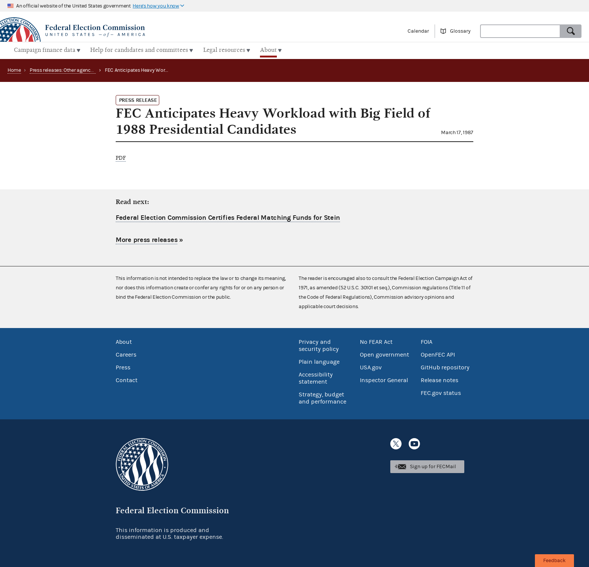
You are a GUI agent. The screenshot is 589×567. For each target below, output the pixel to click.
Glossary (460, 31)
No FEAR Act (376, 340)
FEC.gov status (441, 391)
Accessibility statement (316, 377)
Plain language (319, 360)
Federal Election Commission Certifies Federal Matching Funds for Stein (228, 216)
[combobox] (520, 31)
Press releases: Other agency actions (70, 69)
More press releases (146, 239)
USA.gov (371, 366)
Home (14, 69)
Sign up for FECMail (433, 465)
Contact (126, 378)
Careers (126, 353)
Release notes (439, 378)
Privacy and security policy (319, 344)
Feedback (554, 561)
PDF (121, 157)
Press (123, 366)
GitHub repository (445, 366)
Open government (384, 353)
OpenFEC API (438, 353)
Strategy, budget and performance (322, 397)
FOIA (426, 340)
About (124, 340)
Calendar (418, 31)
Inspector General (384, 378)
